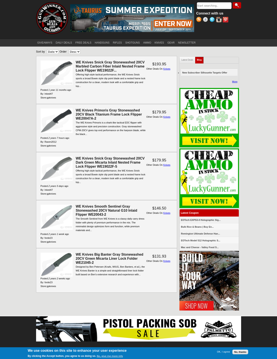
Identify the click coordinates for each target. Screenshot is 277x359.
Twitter (213, 20)
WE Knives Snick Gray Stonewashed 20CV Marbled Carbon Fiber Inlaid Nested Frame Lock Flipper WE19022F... (110, 66)
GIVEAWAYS (44, 42)
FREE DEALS (83, 42)
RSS (199, 20)
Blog (200, 59)
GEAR (171, 42)
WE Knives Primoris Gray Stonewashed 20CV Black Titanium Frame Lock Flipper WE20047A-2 (109, 114)
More (234, 81)
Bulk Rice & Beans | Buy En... (197, 227)
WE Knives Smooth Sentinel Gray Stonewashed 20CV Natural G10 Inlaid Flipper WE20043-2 (106, 210)
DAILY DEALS (64, 42)
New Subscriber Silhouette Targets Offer (204, 72)
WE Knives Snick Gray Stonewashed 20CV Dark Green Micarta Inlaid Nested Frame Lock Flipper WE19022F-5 (110, 162)
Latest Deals (187, 60)
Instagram (219, 20)
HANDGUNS (102, 42)
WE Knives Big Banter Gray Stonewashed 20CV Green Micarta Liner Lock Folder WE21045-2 (110, 258)
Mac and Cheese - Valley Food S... (200, 247)
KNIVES (159, 42)
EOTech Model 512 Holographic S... (200, 240)
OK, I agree (223, 351)
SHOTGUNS (132, 42)
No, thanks (240, 352)
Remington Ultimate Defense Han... (200, 233)
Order (63, 51)
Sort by (40, 51)
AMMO (147, 42)
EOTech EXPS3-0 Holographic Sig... (201, 220)
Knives (166, 68)
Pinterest (226, 20)
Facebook (206, 20)
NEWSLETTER (187, 42)
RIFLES (117, 42)
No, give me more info (110, 356)
